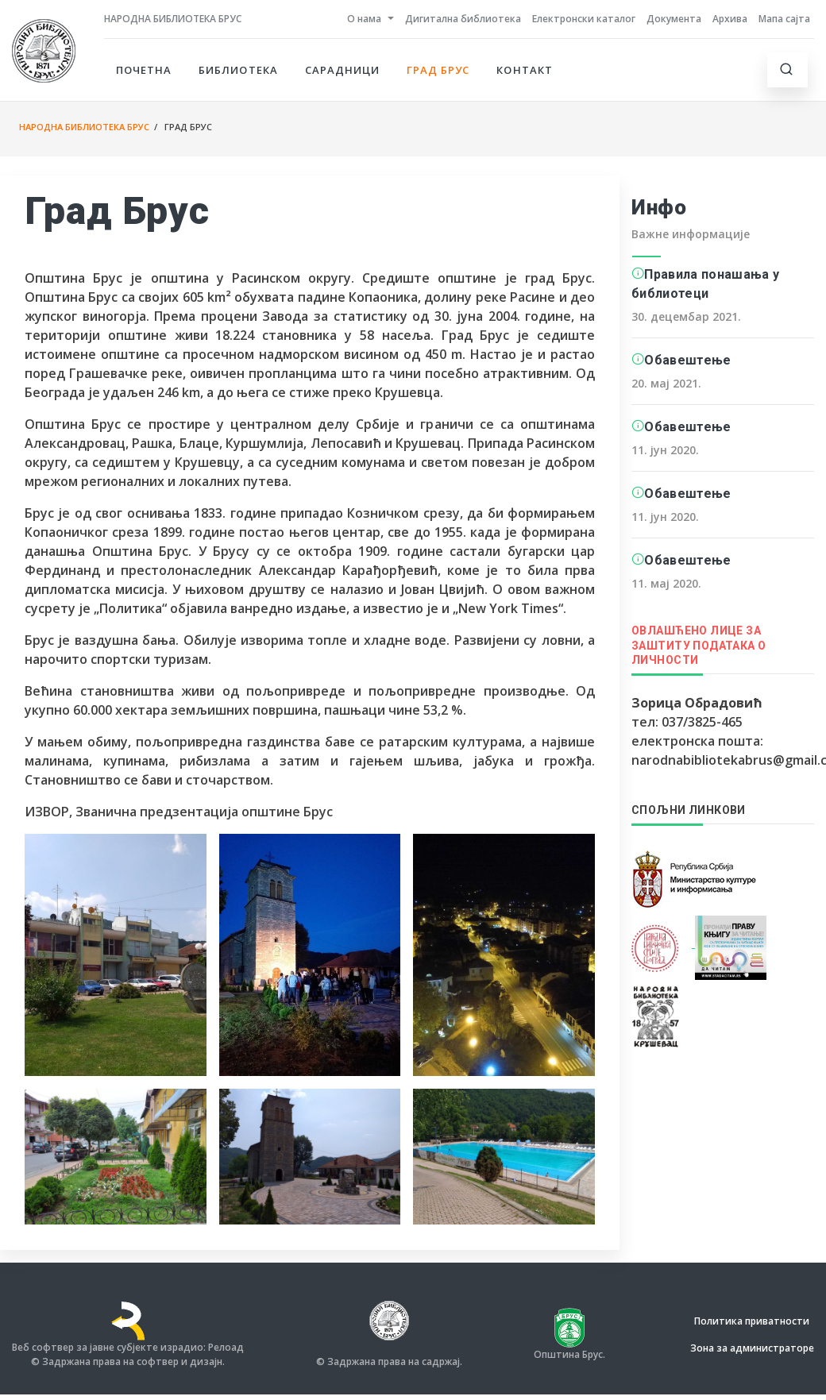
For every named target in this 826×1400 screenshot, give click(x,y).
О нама (364, 18)
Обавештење (687, 360)
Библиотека (238, 70)
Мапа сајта (784, 18)
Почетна (144, 70)
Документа (674, 18)
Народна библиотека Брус (172, 18)
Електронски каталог (583, 18)
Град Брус (438, 70)
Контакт (524, 70)
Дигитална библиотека (463, 18)
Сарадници (342, 70)
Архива (729, 18)
